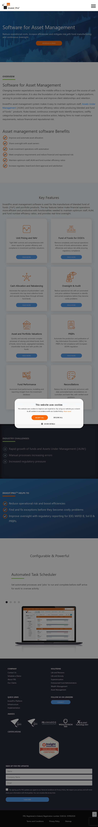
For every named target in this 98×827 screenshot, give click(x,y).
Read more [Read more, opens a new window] (67, 411)
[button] (49, 424)
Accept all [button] (39, 418)
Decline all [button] (58, 417)
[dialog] (49, 413)
